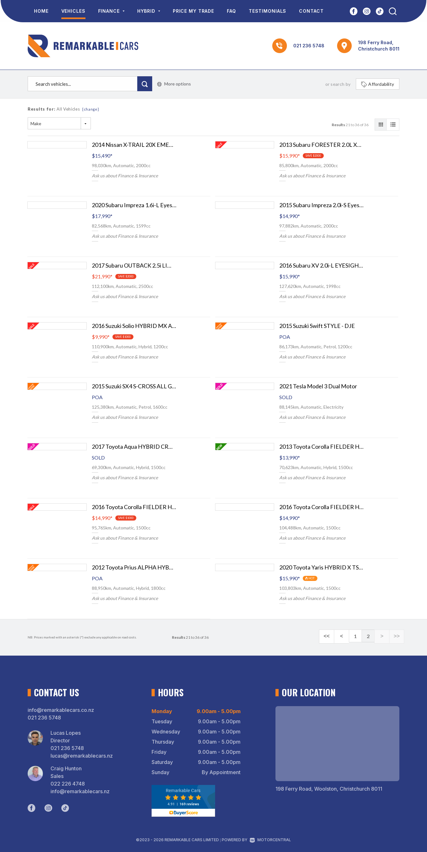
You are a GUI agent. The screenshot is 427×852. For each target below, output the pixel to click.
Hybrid (148, 11)
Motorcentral (270, 839)
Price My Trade (193, 11)
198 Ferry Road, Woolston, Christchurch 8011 (328, 789)
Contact (311, 11)
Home (41, 11)
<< (334, 636)
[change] (90, 109)
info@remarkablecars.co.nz (61, 710)
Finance (111, 11)
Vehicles (73, 11)
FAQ (231, 11)
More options (174, 83)
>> (398, 636)
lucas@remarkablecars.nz (82, 756)
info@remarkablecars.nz (80, 791)
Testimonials (268, 11)
